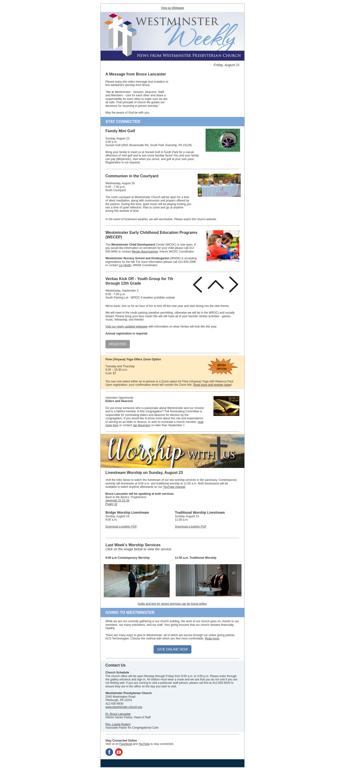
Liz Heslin (125, 265)
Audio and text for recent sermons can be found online (172, 603)
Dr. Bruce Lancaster (118, 714)
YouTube (144, 744)
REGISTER (117, 344)
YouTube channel (174, 487)
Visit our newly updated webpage (126, 326)
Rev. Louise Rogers (118, 724)
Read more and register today (212, 384)
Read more (212, 638)
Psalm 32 (111, 504)
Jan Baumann (141, 425)
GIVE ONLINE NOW (172, 649)
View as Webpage (172, 8)
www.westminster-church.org (123, 707)
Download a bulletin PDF (121, 526)
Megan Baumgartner (145, 251)
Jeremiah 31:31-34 (117, 500)
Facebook (126, 744)
